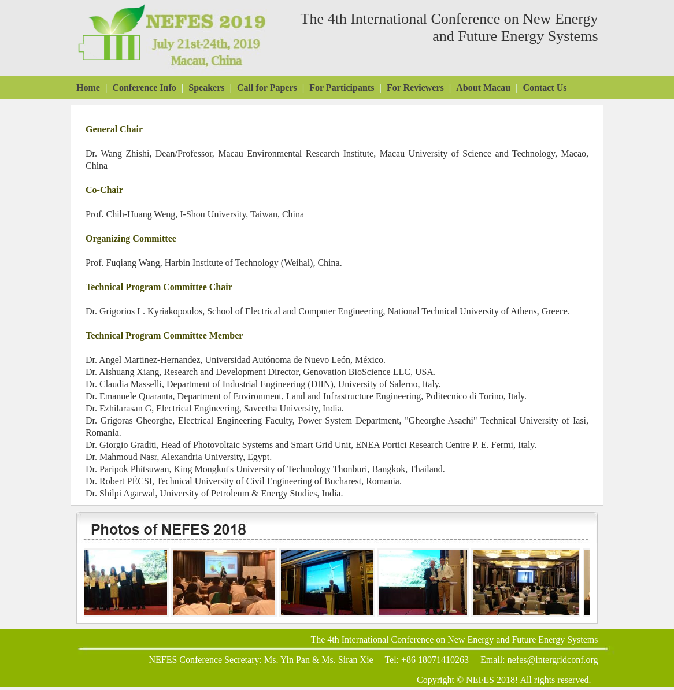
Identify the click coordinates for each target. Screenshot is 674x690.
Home (88, 87)
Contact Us (545, 87)
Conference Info (144, 87)
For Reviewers (415, 87)
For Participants (341, 87)
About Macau (483, 87)
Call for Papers (267, 87)
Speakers (206, 87)
